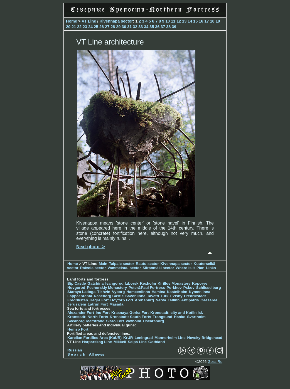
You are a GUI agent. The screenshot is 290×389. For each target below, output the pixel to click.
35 (151, 26)
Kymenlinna (199, 292)
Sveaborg (76, 321)
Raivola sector (93, 268)
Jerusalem (76, 304)
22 (79, 26)
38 (168, 26)
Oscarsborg (153, 321)
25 (96, 26)
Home (71, 21)
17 (206, 21)
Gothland (156, 342)
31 (129, 26)
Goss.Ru (215, 362)
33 (140, 26)
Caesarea (208, 300)
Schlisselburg (208, 287)
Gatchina (95, 283)
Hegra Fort (99, 300)
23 (85, 26)
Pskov (189, 287)
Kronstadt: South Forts (130, 317)
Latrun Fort (98, 304)
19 (217, 21)
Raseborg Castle (109, 296)
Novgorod (76, 287)
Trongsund (162, 317)
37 (163, 26)
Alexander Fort (80, 313)
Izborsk (132, 283)
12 (178, 21)
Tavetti (153, 296)
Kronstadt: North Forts (88, 317)
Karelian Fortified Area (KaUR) (94, 338)
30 (124, 26)
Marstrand (95, 321)
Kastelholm (177, 292)
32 (135, 26)
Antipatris (190, 300)
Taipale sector (121, 264)
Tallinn (174, 300)
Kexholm (148, 283)
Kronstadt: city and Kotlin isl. (176, 313)
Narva (161, 300)
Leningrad (143, 338)
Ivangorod (114, 283)
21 (74, 26)
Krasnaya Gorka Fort (130, 313)
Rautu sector (147, 264)
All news (96, 354)
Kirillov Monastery (174, 283)
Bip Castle (76, 283)
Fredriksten (77, 300)
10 (167, 21)
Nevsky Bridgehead (204, 338)
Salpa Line (137, 342)
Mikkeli (120, 342)
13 (184, 21)
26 (101, 26)
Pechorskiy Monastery (107, 287)
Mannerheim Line (170, 338)
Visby (177, 296)
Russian (74, 350)
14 (190, 21)
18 (212, 21)
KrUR (128, 338)
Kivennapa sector (116, 21)
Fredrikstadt (195, 296)
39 (174, 26)
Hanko (180, 317)
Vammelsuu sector (124, 268)
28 (112, 26)
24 (90, 26)
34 (146, 26)
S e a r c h (76, 354)
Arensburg (144, 300)
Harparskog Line (97, 342)
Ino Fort (103, 313)
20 (68, 26)
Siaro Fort (115, 321)
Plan (200, 268)
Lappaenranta (79, 296)
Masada (116, 304)
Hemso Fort (78, 329)
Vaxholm (133, 321)
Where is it (185, 268)
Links (211, 268)
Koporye (199, 283)
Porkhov (174, 287)
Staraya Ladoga (81, 292)
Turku (166, 296)
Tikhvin (103, 292)
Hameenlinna (138, 292)
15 (195, 21)
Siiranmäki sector (158, 268)
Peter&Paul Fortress (147, 287)
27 (107, 26)
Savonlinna (135, 296)
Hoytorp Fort (121, 300)
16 (201, 21)
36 (157, 26)
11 (173, 21)
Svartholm (196, 317)
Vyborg (118, 292)
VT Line (89, 21)
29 (118, 26)
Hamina (158, 292)
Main (103, 264)
